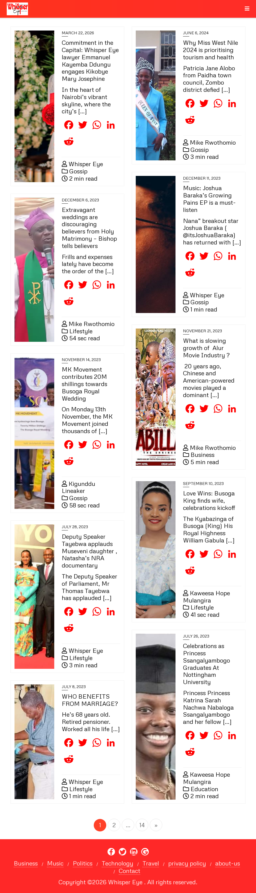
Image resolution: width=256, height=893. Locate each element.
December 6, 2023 (80, 199)
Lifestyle (77, 331)
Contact (129, 870)
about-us (227, 863)
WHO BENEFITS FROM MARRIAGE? (90, 700)
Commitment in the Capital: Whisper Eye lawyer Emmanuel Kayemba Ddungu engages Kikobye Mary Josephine (90, 60)
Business (198, 454)
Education (200, 788)
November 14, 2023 (81, 359)
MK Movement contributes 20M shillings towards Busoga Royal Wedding (84, 384)
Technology (117, 863)
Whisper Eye (82, 163)
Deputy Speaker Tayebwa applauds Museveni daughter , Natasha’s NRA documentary (89, 551)
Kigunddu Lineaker (78, 487)
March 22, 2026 (78, 32)
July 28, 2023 (75, 526)
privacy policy (187, 863)
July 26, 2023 (196, 636)
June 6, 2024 (195, 32)
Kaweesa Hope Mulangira (206, 596)
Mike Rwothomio (209, 142)
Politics (82, 863)
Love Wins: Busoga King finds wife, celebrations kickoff (209, 500)
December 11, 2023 (201, 178)
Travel (150, 863)
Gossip (75, 171)
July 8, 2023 (74, 686)
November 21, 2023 (202, 330)
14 (142, 824)
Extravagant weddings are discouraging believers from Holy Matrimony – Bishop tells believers (89, 227)
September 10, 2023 (203, 483)
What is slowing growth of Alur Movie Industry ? (206, 348)
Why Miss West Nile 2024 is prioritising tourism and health (210, 50)
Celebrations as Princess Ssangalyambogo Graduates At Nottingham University (206, 663)
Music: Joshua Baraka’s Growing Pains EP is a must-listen (209, 198)
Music (55, 863)
